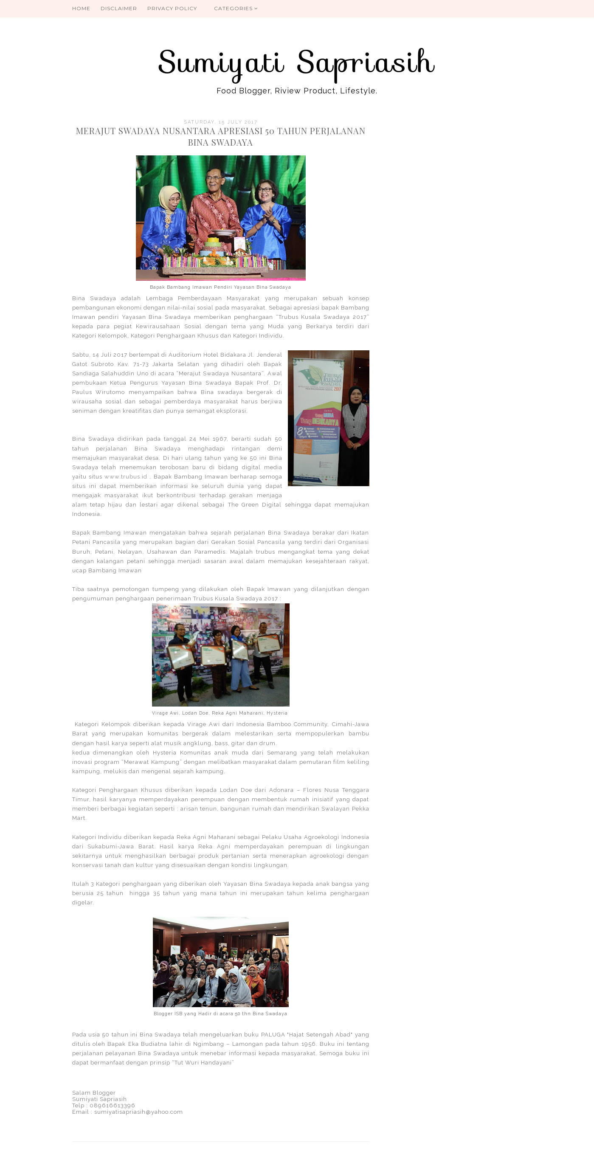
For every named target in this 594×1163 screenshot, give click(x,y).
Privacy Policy (172, 8)
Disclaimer (119, 8)
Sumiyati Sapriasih (297, 61)
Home (81, 8)
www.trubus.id (125, 476)
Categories (236, 8)
